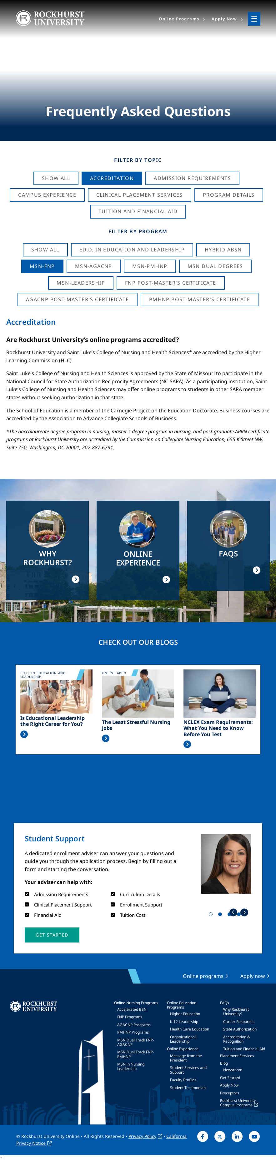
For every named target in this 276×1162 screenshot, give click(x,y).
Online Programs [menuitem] (179, 19)
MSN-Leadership (81, 282)
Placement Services (237, 1055)
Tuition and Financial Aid (244, 1048)
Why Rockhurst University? (236, 1011)
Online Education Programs (181, 1005)
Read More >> (24, 734)
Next (244, 912)
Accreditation (112, 178)
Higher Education (185, 1013)
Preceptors (229, 1093)
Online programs (203, 976)
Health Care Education (189, 1029)
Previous (233, 912)
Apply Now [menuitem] (224, 19)
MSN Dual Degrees (215, 266)
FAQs (224, 1002)
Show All (56, 178)
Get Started (230, 1077)
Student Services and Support (188, 1070)
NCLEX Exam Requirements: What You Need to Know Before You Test (218, 728)
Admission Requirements (192, 178)
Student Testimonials (188, 1087)
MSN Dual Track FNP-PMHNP (135, 1054)
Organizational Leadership (183, 1039)
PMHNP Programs (133, 1032)
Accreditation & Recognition (236, 1039)
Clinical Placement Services (139, 194)
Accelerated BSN (132, 1009)
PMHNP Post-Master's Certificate (199, 299)
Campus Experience (47, 194)
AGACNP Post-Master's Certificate (77, 299)
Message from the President (186, 1058)
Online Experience (182, 1048)
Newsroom (232, 1069)
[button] (52, 935)
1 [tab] (212, 915)
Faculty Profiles (183, 1079)
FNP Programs (129, 1017)
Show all (45, 249)
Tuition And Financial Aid (138, 211)
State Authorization (240, 1029)
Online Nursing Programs (136, 1002)
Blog (224, 1063)
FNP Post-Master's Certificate (170, 282)
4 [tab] (240, 915)
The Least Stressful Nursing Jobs (136, 725)
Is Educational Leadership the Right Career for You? (52, 721)
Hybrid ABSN (223, 249)
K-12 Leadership (184, 1021)
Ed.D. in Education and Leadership (132, 249)
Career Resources (238, 1021)
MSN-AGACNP (93, 266)
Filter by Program (138, 231)
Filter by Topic (138, 160)
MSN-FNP (42, 266)
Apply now (252, 976)
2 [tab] (221, 915)
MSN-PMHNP (150, 266)
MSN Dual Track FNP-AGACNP (135, 1042)
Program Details (229, 194)
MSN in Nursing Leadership (130, 1066)
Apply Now (229, 1085)
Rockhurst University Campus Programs (238, 1103)
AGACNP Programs (134, 1024)
